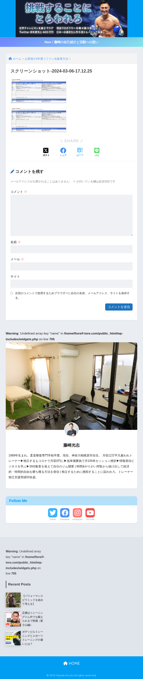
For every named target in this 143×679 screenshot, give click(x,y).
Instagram (77, 519)
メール (17, 259)
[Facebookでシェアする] (63, 152)
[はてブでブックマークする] (80, 152)
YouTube (90, 519)
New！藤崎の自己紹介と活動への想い (71, 42)
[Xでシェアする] (46, 152)
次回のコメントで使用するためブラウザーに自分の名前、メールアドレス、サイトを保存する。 (72, 295)
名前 (15, 242)
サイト (15, 276)
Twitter (52, 519)
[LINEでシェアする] (96, 152)
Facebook (64, 519)
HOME (71, 663)
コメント (18, 192)
